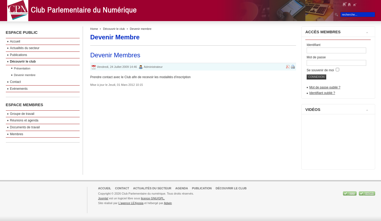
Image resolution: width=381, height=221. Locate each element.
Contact (122, 188)
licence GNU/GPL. (153, 198)
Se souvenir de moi (323, 70)
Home (94, 28)
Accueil (104, 188)
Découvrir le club (114, 28)
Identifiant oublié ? (322, 93)
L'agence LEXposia (130, 203)
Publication (202, 188)
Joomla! (103, 198)
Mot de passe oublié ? (324, 87)
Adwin (168, 203)
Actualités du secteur (152, 188)
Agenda (181, 188)
